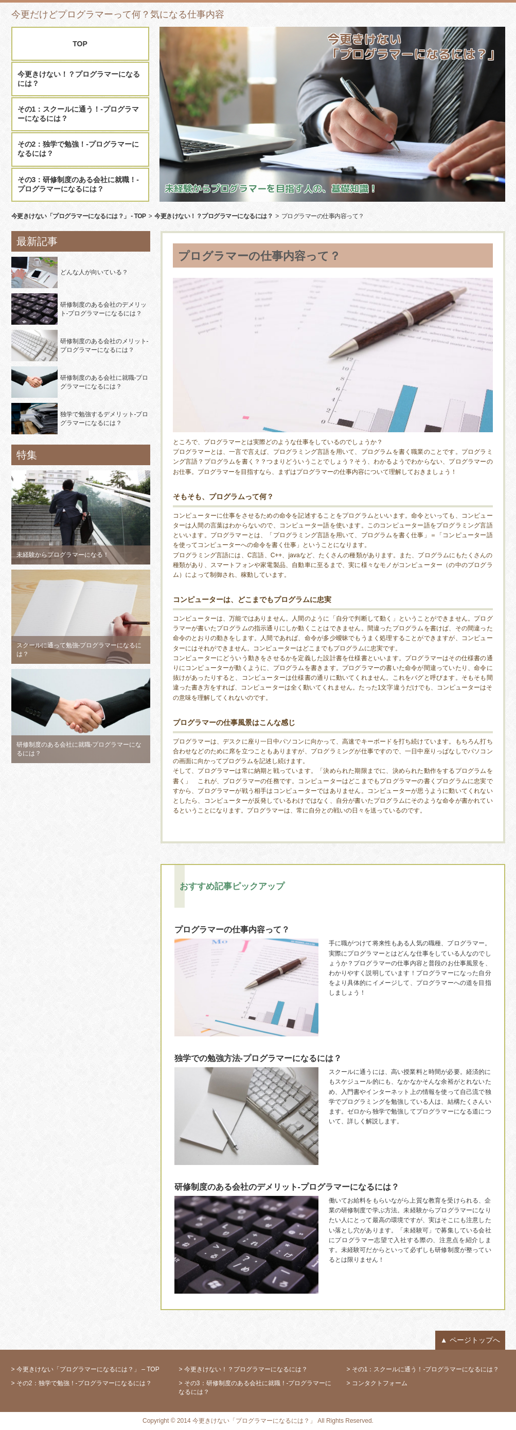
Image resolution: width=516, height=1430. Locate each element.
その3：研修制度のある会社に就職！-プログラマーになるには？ (78, 184)
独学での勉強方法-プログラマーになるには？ (258, 1058)
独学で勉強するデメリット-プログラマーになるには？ (104, 419)
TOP (80, 44)
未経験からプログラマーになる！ (62, 554)
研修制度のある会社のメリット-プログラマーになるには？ (104, 346)
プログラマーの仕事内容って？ (232, 929)
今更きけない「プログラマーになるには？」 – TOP (87, 1369)
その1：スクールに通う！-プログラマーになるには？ (78, 113)
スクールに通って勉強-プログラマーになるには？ (79, 650)
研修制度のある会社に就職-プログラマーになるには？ (104, 382)
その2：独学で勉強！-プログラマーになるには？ (78, 148)
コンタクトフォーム (379, 1383)
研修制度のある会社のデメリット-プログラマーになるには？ (103, 309)
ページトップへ (475, 1340)
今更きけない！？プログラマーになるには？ (78, 78)
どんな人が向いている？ (94, 272)
